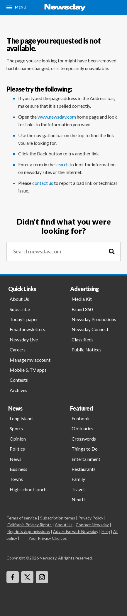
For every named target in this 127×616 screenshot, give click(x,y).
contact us (42, 183)
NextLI (79, 499)
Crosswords (84, 438)
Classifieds (83, 339)
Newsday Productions (94, 319)
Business (18, 469)
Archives (18, 390)
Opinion (18, 438)
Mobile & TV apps (28, 370)
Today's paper (24, 319)
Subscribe (20, 309)
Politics (17, 448)
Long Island (21, 418)
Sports (16, 428)
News (15, 459)
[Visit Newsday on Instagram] (42, 577)
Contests (19, 380)
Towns (16, 479)
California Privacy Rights (29, 524)
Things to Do (85, 448)
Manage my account (30, 360)
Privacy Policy (90, 517)
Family (78, 479)
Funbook (81, 418)
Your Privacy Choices (47, 538)
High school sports (29, 489)
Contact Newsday (92, 524)
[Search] (112, 251)
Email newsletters (27, 329)
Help (105, 531)
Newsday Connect (90, 329)
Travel (78, 489)
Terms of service (21, 517)
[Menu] (16, 7)
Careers (18, 349)
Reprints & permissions (28, 531)
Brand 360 (82, 309)
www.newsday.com (57, 116)
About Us (19, 299)
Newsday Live (24, 339)
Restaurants (84, 469)
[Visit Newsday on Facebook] (12, 577)
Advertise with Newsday (75, 531)
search (62, 164)
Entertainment (86, 459)
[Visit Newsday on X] (27, 577)
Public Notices (86, 349)
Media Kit (82, 299)
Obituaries (82, 428)
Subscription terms (57, 517)
